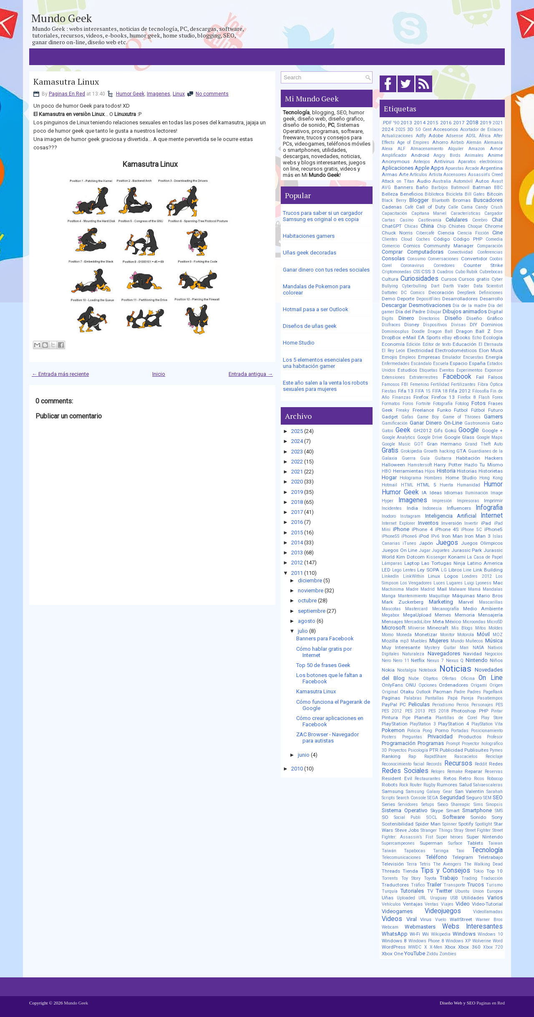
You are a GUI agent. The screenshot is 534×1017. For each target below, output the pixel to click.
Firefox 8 (467, 397)
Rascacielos (466, 756)
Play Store (492, 717)
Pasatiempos (490, 698)
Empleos (407, 357)
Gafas (407, 417)
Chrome (494, 226)
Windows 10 (490, 934)
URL (422, 898)
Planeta (422, 717)
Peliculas (419, 704)
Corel (387, 265)
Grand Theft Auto (484, 444)
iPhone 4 (422, 529)
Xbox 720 (493, 947)
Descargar (394, 305)
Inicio (158, 374)
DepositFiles (428, 299)
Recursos (458, 763)
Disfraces (391, 324)
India (412, 508)
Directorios (429, 318)
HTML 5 (426, 485)
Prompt (453, 743)
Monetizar (426, 634)
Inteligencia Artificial (450, 516)
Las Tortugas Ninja (443, 563)
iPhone (401, 529)
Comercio (391, 246)
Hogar (389, 477)
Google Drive (429, 437)
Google (468, 430)
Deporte (405, 299)
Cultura (390, 279)
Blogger (418, 200)
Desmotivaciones (430, 305)
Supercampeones (398, 843)
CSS (416, 271)
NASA (478, 647)
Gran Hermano (444, 444)
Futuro (495, 410)
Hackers (494, 458)
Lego (396, 570)
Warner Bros (489, 919)
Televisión (393, 864)
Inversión (451, 523)
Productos (469, 737)
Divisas (458, 324)
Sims (478, 804)
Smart (453, 810)
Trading (469, 878)
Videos (392, 919)
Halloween (393, 465)
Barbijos (439, 187)
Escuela (440, 363)
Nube (413, 678)
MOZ (498, 634)
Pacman (442, 692)
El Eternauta (491, 344)
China (427, 226)
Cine (497, 232)
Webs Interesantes (472, 926)
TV (430, 891)
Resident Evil (397, 778)
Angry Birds (446, 155)
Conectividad (460, 252)
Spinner (449, 824)
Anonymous (396, 161)
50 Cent (423, 129)
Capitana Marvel (429, 213)
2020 (297, 481)
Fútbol (478, 410)
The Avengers (447, 864)
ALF (402, 148)
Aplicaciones (397, 168)
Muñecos (474, 641)
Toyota (430, 878)
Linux (179, 94)
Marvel (466, 602)
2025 (297, 431)
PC (403, 704)
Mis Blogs (462, 628)
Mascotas (391, 609)
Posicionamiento (487, 730)
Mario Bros (490, 596)
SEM (487, 798)
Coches (423, 239)
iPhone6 (409, 536)
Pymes (496, 750)
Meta (438, 621)
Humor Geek (130, 94)
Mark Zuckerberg (402, 602)
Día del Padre (410, 312)
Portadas (460, 730)
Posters (389, 737)
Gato (497, 423)
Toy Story (411, 878)
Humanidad (468, 485)
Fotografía (443, 403)
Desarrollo (491, 299)
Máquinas (463, 596)
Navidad (472, 654)
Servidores (408, 804)
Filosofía (480, 391)
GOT (418, 444)
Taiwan (495, 843)
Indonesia (432, 508)
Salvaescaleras (488, 785)
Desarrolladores (460, 299)
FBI (404, 384)
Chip (441, 226)
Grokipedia (411, 451)
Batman (482, 187)
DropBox (391, 337)
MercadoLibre (417, 621)
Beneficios (411, 194)
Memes (443, 615)
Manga (388, 596)
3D (410, 129)
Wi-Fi (415, 934)
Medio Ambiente (483, 609)
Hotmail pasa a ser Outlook (315, 309)
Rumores (447, 785)
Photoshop (463, 711)
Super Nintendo (484, 837)
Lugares (454, 583)
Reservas (494, 771)
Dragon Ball (440, 331)
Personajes (482, 704)
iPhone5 (493, 529)
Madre (412, 589)
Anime (495, 155)
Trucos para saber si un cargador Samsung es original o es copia (323, 216)
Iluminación (476, 493)
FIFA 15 (423, 391)
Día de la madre (469, 305)
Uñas (387, 898)
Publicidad (451, 750)
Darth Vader (456, 286)
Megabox (390, 615)
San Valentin (469, 791)
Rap (412, 756)
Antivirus (444, 161)
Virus (425, 919)
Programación (399, 743)
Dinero (406, 318)
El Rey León (393, 350)
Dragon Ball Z (473, 331)
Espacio (458, 363)
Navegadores (444, 653)
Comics (411, 246)
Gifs (438, 430)
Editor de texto (437, 344)
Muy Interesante (401, 647)
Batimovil (460, 187)
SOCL (431, 817)
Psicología (418, 750)
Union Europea (488, 891)
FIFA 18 (440, 391)
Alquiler (455, 148)
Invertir (471, 523)
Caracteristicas (466, 213)
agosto (306, 621)
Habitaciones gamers (309, 236)
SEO (498, 797)
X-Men (436, 947)
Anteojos (421, 161)
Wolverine (481, 941)
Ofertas (449, 678)
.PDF (387, 123)
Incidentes (392, 508)
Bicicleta (454, 194)
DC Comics (413, 292)
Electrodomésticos (456, 350)
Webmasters (420, 927)
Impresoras (468, 500)
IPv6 (435, 536)
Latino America (485, 563)
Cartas (388, 220)
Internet (492, 515)
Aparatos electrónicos (480, 161)
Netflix (418, 660)
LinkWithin (413, 576)
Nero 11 (401, 660)
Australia (442, 181)
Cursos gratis (473, 279)
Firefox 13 (443, 397)
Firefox (420, 397)
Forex (497, 397)
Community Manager (448, 246)
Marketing (441, 602)
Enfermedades (396, 363)
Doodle (418, 331)
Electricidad (420, 350)
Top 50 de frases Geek (323, 665)
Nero (386, 660)
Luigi (469, 583)
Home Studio (299, 343)
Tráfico (418, 885)
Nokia (388, 670)
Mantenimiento (412, 596)
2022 (297, 461)
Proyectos (397, 750)
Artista (435, 174)
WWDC (414, 947)
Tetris (425, 864)
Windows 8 (394, 941)
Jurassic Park (466, 550)
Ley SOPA (428, 570)
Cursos (449, 279)
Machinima (393, 589)
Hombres (433, 478)
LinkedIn (390, 576)
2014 (297, 542)
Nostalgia (406, 670)
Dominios (492, 324)
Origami (479, 685)
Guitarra (443, 458)
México (453, 621)
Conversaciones (443, 259)
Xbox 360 (469, 947)
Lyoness (483, 583)
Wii (425, 934)
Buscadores (488, 200)
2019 (297, 492)
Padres (474, 692)
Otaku (407, 692)
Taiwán (389, 850)
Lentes (409, 570)
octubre (307, 600)
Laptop (411, 563)
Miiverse (416, 628)
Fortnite (423, 403)
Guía (425, 458)
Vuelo (440, 919)
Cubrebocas (491, 271)
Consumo (416, 259)
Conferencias (490, 252)
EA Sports (429, 337)
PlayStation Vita (487, 724)
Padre (459, 692)
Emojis (389, 357)
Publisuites (476, 750)
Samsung (392, 791)
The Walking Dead (483, 864)
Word (498, 941)
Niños (496, 660)
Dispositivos (435, 324)
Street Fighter (478, 830)
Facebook (457, 376)
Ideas (436, 493)
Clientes (390, 239)
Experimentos (469, 370)
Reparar (473, 771)
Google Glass (459, 437)
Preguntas (412, 737)
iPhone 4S (447, 529)
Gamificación (395, 423)
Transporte (454, 885)
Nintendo (477, 660)
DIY (473, 324)
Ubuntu (462, 891)
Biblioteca (434, 194)
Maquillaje (439, 596)
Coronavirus (412, 265)
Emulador (451, 357)
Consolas (393, 258)
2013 (297, 552)
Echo (476, 337)
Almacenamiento (427, 148)
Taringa (440, 850)
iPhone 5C (471, 529)
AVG (386, 187)
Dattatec (390, 292)
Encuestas (473, 357)
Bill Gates (475, 194)
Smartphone (477, 810)
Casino (406, 220)
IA (424, 493)
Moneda (404, 634)
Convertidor (474, 259)
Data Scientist (488, 286)
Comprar (392, 252)
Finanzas (401, 397)
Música (494, 640)
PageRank (493, 692)
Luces (439, 583)
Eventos (446, 370)
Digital (495, 312)
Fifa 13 (406, 391)
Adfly (421, 135)
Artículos (418, 174)
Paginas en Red (490, 1002)
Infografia (489, 507)
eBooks (461, 337)
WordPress (394, 947)
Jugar (425, 550)
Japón (426, 543)
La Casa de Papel (485, 557)
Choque (475, 226)
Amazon (477, 148)
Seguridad (452, 797)
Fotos (478, 403)
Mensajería (490, 615)
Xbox (450, 947)
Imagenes (158, 94)
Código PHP (467, 239)
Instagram (410, 516)
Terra (411, 864)
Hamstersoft (420, 465)
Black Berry (394, 200)
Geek (403, 430)
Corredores (444, 265)
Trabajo (449, 878)
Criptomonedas (396, 271)
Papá (453, 698)
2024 (297, 441)
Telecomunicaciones (401, 857)
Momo (387, 634)
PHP (483, 711)
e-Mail (409, 337)
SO (385, 817)
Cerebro (479, 220)
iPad (486, 523)
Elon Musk (491, 350)
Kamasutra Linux (66, 82)
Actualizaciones (397, 135)
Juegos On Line (399, 550)
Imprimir (493, 500)
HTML (407, 485)
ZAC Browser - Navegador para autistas (327, 737)
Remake (455, 771)
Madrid (428, 589)
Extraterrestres (423, 377)
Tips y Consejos (445, 870)
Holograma (410, 478)
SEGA (432, 798)
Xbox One (392, 954)
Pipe (406, 717)
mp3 (404, 641)
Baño (422, 187)
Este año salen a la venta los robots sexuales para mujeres (325, 386)
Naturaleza (413, 654)
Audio (424, 181)
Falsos (495, 377)
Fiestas (389, 391)
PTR (433, 750)
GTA (461, 451)
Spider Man (428, 824)
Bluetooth (441, 200)
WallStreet (461, 919)
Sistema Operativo (405, 810)
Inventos (428, 523)
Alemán (473, 142)
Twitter (444, 891)
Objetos (430, 678)
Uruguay (438, 898)
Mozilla (390, 641)
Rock (403, 785)
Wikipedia (441, 934)
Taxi (460, 850)
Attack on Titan (398, 181)
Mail (442, 589)
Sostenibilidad (397, 824)
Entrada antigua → (251, 374)
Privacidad (440, 736)
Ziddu (432, 954)
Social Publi (407, 817)
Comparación (490, 246)
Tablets (475, 843)
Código (441, 239)
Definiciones (491, 292)
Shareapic (460, 804)
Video (463, 904)
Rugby (429, 785)
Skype (436, 810)
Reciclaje (494, 756)
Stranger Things (437, 830)
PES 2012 (392, 711)
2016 (297, 522)
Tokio (478, 871)
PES (499, 704)
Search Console (411, 798)
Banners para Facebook (325, 638)
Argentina (491, 168)
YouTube (414, 953)
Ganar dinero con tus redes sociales (326, 270)
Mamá (474, 589)
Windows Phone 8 (426, 941)
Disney (411, 324)
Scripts (388, 798)
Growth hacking (439, 451)
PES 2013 (415, 711)
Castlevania (429, 220)
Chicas (411, 226)
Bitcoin (495, 194)
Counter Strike (483, 265)
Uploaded (406, 898)
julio (303, 631)
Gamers (493, 416)
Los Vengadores (416, 583)
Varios (495, 897)
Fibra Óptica (490, 384)
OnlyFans (392, 685)
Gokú (450, 430)
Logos (451, 576)
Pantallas (434, 698)
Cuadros (445, 271)
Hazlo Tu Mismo (483, 465)
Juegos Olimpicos (482, 543)
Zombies (447, 954)
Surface (455, 843)
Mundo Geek (61, 18)
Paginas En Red (67, 94)
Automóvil (463, 181)
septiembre (311, 611)
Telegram (462, 857)
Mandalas (493, 589)
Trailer (434, 884)
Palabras (413, 698)
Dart (435, 286)
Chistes (456, 226)
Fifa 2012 (460, 391)
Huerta (446, 485)
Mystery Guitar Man (446, 647)
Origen (496, 685)
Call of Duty (430, 207)
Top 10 (494, 871)
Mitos (480, 628)
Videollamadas (488, 911)
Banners (403, 187)
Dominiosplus (395, 331)
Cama (467, 207)
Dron (498, 331)
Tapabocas (415, 850)
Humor (493, 484)
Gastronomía (477, 423)
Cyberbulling (414, 286)
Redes (496, 764)
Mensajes (392, 621)
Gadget (390, 417)
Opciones (427, 685)
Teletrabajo (490, 857)
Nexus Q (455, 660)
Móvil (483, 634)
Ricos (479, 778)
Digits (387, 318)
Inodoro (389, 516)
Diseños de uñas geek (310, 326)
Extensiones (393, 377)
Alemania (493, 142)
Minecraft (437, 628)
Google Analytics (398, 437)
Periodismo (443, 704)
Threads (391, 871)
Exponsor (494, 370)
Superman (431, 843)
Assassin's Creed (485, 174)
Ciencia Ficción (473, 233)
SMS (499, 810)
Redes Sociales (405, 771)
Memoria (465, 615)
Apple (422, 168)
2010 (297, 768)
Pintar (497, 711)
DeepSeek (466, 292)
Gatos (387, 430)
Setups (427, 804)
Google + (492, 430)
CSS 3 (428, 271)
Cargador (493, 213)
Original (390, 692)
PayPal (389, 704)
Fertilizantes (463, 384)
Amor (496, 148)
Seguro (474, 798)
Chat (497, 219)
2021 (297, 471)
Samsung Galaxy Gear (429, 791)
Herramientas (408, 471)
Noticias (455, 669)
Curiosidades (419, 278)
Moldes (496, 628)
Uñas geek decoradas (309, 252)
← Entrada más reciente (60, 374)
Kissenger (436, 557)
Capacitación (394, 213)
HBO (386, 471)
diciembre (310, 580)
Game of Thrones (462, 417)
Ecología (493, 337)
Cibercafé (425, 233)
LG (444, 570)
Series (388, 804)
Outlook (423, 692)
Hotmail (389, 485)
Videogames (397, 911)
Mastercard (416, 609)
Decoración (441, 292)
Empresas (429, 357)
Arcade (472, 168)
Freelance (423, 410)
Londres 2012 (477, 576)
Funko (444, 410)
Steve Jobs (407, 830)
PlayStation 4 (453, 724)
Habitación (468, 458)
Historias (467, 471)
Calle (453, 207)
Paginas (391, 698)
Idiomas (453, 493)
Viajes (447, 904)
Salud (465, 785)
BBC (498, 187)
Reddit (481, 764)
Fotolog (462, 403)
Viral (411, 919)
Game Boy (428, 417)
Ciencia (446, 233)
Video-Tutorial (487, 904)
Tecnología (487, 850)
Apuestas (454, 168)
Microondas (474, 621)
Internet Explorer (398, 523)
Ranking (391, 756)
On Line (491, 678)
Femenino (419, 384)
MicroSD (495, 621)
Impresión (442, 500)
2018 (297, 502)
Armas (389, 174)
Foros (408, 403)
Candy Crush (489, 207)
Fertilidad (440, 384)
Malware (457, 589)
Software (454, 817)
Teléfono (436, 857)
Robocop (495, 778)
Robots (390, 785)
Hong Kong (491, 478)
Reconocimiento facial (403, 764)
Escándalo (421, 363)
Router (416, 785)
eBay (447, 337)
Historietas (491, 471)
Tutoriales (412, 891)
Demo (388, 299)
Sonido (478, 817)
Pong (427, 730)
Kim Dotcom (410, 557)
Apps (437, 168)
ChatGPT (392, 226)
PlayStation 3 (423, 724)
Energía (494, 357)
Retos (449, 778)
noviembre (310, 590)
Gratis (390, 450)
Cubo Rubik (466, 271)
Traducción (492, 878)
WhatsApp (395, 934)
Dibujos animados (465, 311)
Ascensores (454, 174)
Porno (441, 730)
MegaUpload (417, 615)
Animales (474, 155)
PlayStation (395, 724)
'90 (396, 123)
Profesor (495, 737)
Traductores (395, 885)
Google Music (396, 444)
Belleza (390, 194)
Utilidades (472, 898)
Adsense (454, 135)
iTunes (409, 543)
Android (420, 155)
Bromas (462, 200)
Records (434, 764)
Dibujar (434, 312)
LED (386, 570)
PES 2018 (438, 711)
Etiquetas (428, 370)
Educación (464, 344)
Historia (446, 471)
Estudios (407, 370)
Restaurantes (428, 778)
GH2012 (422, 430)
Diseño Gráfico (484, 318)
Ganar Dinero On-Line (436, 423)
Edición (413, 344)
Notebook (428, 670)
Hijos (430, 471)
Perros (462, 704)
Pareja (467, 698)
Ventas (431, 904)
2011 (297, 573)
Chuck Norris (397, 233)
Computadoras (425, 252)
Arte (403, 174)
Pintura (390, 717)
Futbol (461, 410)
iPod (424, 536)
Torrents (390, 878)
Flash (484, 397)
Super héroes (449, 837)
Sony (497, 817)
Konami (457, 557)
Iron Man (452, 536)
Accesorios (445, 129)
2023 (297, 451)
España (477, 363)
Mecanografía (445, 609)
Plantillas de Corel (456, 717)
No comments (212, 94)
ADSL (471, 135)
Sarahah (494, 791)
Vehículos (391, 904)
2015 (297, 532)
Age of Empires (413, 142)
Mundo (457, 641)
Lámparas (392, 563)
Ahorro (440, 142)
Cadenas (392, 207)
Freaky (402, 410)
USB (454, 898)
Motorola (465, 634)
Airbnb (457, 142)
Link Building (488, 570)
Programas (431, 743)
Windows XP (458, 941)
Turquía (390, 891)
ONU (411, 685)
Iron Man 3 (478, 536)
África (485, 135)
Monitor (447, 634)
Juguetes (441, 550)
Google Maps (489, 437)
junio (304, 755)
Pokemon (393, 730)
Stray (458, 830)
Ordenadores (453, 685)
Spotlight (483, 824)
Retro (465, 778)
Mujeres (438, 640)
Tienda (410, 871)
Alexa (387, 148)
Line (467, 570)
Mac (498, 583)
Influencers (459, 508)
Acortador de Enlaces (481, 129)
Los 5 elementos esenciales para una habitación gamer (322, 363)
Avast (497, 181)
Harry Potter (448, 465)
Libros (455, 570)
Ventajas (413, 904)
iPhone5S (390, 536)
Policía (413, 730)
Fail (480, 377)
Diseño (453, 318)
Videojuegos (443, 911)
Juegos (447, 542)
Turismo (494, 885)
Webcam (390, 927)
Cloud (406, 239)
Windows (464, 934)
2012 (297, 562)
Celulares (457, 219)
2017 (297, 512)
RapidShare (435, 756)
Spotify (466, 824)
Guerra (409, 458)
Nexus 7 (435, 660)
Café (409, 207)
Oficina (468, 678)
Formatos (391, 403)
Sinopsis (494, 804)
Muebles (419, 641)
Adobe (435, 135)
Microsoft (394, 627)
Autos (482, 181)
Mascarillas (491, 602)
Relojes (438, 771)
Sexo (442, 804)
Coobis (496, 259)
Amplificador (394, 155)
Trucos (475, 884)
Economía (393, 344)
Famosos (391, 384)
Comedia (494, 239)
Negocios (494, 654)
